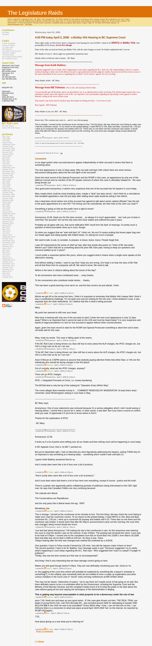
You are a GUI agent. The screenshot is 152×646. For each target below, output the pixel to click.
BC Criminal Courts (9, 59)
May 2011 (6, 252)
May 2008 (6, 183)
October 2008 (7, 193)
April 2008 (6, 181)
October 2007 (7, 170)
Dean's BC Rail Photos (11, 128)
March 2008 (6, 179)
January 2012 (7, 267)
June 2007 (6, 162)
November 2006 (8, 148)
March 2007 (6, 156)
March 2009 (6, 202)
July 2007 (6, 164)
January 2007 (7, 152)
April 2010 (6, 227)
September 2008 (8, 191)
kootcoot (50, 365)
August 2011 (7, 258)
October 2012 (7, 277)
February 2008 (8, 177)
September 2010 (8, 237)
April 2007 (6, 158)
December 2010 (8, 243)
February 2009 (8, 200)
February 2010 (8, 223)
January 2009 (7, 198)
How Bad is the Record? (11, 51)
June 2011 (6, 254)
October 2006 (7, 146)
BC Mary (50, 293)
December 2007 (8, 173)
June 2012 (6, 275)
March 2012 (6, 271)
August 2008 (7, 189)
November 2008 (8, 194)
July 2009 (6, 210)
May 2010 (6, 229)
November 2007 (8, 171)
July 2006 (6, 141)
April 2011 (6, 250)
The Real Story (8, 55)
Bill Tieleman (7, 49)
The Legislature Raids (35, 13)
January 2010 (7, 221)
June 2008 (6, 185)
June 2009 (6, 208)
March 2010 (6, 225)
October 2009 (7, 216)
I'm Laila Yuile (7, 47)
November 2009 (8, 218)
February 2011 (8, 246)
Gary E (49, 304)
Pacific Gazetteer (9, 43)
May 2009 (6, 206)
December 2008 (8, 196)
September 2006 (8, 145)
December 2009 (8, 219)
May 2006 (6, 137)
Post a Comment (44, 631)
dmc (48, 613)
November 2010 (8, 241)
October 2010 (7, 239)
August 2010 (7, 235)
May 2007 (6, 160)
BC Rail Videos (8, 126)
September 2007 (8, 168)
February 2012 (8, 269)
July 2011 (6, 256)
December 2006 (8, 150)
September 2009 (8, 214)
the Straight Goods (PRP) (12, 57)
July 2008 (6, 187)
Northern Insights (9, 53)
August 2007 (7, 166)
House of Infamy (8, 45)
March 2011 (6, 248)
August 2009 (7, 212)
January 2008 (7, 175)
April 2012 (6, 273)
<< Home (39, 641)
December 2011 (8, 266)
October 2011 (7, 262)
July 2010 (6, 233)
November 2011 (8, 264)
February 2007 (8, 154)
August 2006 (7, 143)
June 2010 (6, 231)
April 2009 (6, 204)
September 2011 (8, 260)
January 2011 (7, 244)
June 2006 (6, 139)
